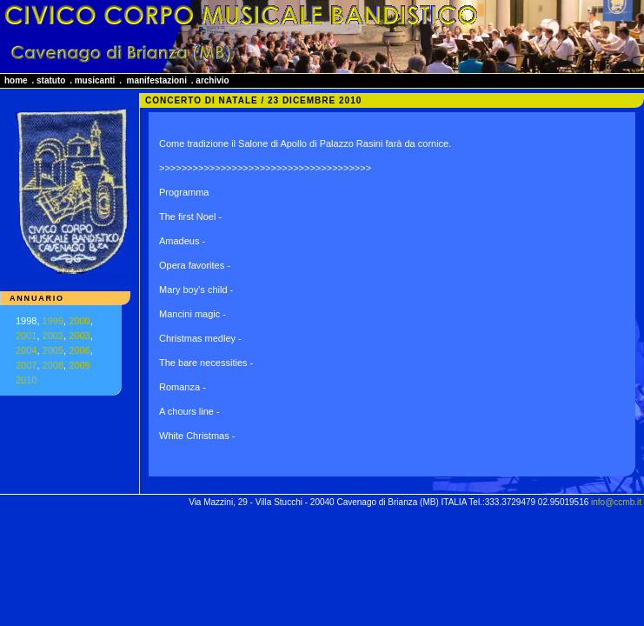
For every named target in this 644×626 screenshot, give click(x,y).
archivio (212, 80)
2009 (79, 365)
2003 (79, 335)
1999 (53, 321)
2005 (53, 350)
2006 (79, 350)
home (16, 80)
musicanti (95, 80)
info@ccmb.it (616, 502)
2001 (26, 335)
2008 (53, 365)
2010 (26, 380)
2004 (26, 350)
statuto (51, 80)
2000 (79, 321)
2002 (53, 335)
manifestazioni (157, 80)
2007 (26, 365)
